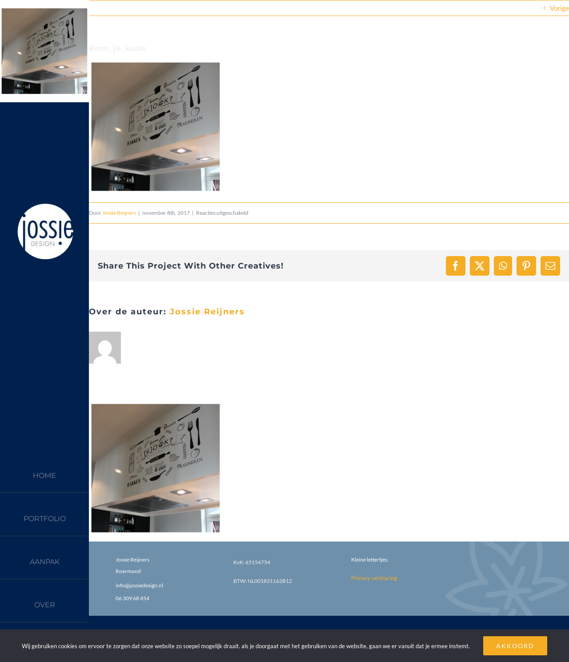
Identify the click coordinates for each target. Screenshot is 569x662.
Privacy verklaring (374, 578)
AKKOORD (515, 646)
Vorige (559, 8)
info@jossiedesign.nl (139, 585)
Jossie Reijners (119, 212)
